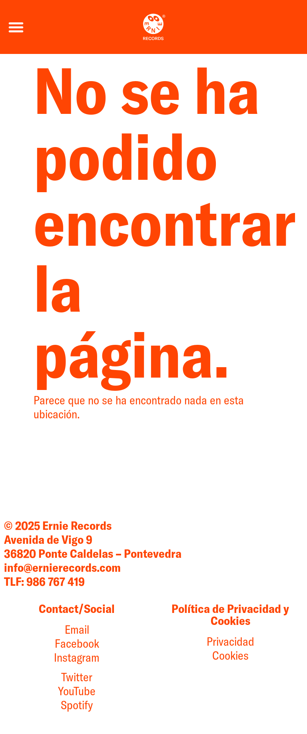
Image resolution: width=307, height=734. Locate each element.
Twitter (76, 676)
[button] (16, 27)
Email (77, 629)
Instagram (77, 657)
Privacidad (230, 641)
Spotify (77, 704)
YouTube (77, 690)
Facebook (77, 643)
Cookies (230, 655)
